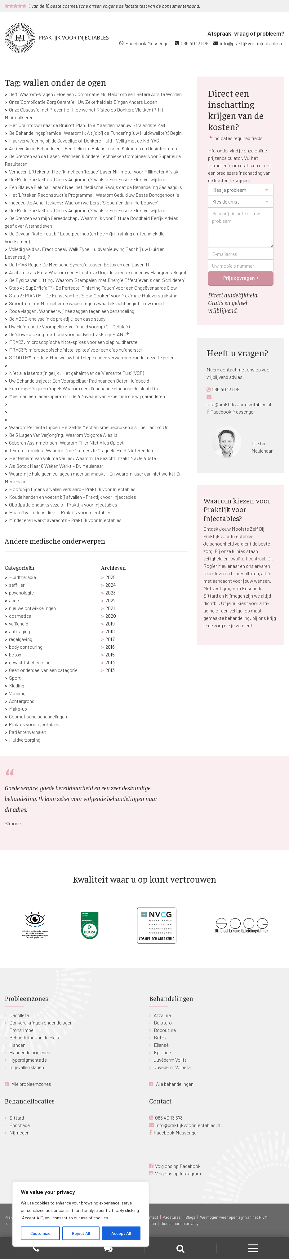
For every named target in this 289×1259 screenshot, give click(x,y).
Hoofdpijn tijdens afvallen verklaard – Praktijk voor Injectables (72, 489)
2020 (110, 616)
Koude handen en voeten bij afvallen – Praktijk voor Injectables (72, 497)
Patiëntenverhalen (27, 732)
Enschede (19, 1125)
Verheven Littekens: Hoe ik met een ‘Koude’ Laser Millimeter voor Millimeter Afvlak (93, 171)
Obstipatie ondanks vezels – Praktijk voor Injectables (63, 504)
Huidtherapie (22, 577)
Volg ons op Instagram (178, 1173)
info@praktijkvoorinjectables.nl (252, 43)
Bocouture (165, 1030)
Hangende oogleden (29, 1052)
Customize (40, 1233)
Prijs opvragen (239, 278)
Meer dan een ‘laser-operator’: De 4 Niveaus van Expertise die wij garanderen (87, 396)
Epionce (162, 1052)
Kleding (16, 685)
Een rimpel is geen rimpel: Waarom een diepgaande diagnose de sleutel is (83, 388)
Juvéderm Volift (170, 1060)
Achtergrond (21, 701)
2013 (110, 670)
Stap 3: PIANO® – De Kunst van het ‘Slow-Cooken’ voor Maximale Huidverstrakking (93, 295)
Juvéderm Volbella (172, 1067)
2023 (110, 592)
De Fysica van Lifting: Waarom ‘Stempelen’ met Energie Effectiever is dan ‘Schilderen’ (97, 280)
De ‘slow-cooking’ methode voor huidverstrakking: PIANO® (69, 334)
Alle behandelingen (174, 1084)
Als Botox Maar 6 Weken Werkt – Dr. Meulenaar (56, 466)
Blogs (190, 1217)
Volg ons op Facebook (178, 1166)
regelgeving (20, 639)
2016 (110, 647)
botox (15, 654)
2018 (110, 631)
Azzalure (162, 1015)
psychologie (21, 592)
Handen (17, 1045)
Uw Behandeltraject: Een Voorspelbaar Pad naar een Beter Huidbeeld (79, 381)
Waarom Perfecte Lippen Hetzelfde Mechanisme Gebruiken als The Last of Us (88, 427)
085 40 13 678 (194, 43)
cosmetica (20, 616)
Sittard (16, 1118)
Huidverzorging (24, 740)
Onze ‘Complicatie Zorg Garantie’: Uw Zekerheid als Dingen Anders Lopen (83, 102)
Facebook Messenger (147, 43)
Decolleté (19, 1015)
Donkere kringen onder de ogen (41, 1022)
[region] (80, 1214)
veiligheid (18, 623)
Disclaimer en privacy (179, 1223)
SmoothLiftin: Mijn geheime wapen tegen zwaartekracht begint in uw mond (86, 303)
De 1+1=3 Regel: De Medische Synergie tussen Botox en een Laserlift (79, 264)
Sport (15, 678)
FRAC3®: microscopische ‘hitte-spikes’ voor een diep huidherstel (75, 350)
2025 (110, 577)
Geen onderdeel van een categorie (43, 670)
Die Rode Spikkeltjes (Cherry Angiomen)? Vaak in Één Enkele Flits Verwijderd (87, 179)
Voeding (17, 693)
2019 (110, 623)
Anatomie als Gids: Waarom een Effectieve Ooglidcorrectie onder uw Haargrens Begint (98, 272)
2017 (109, 639)
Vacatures (172, 1217)
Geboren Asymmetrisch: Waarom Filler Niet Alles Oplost (66, 442)
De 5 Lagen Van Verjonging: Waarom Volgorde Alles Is (63, 435)
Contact (151, 1217)
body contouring (25, 647)
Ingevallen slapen (26, 1067)
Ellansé (161, 1045)
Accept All (121, 1233)
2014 (110, 662)
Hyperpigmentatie (28, 1060)
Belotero (163, 1022)
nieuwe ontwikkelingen (32, 608)
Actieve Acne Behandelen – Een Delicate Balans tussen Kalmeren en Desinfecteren (93, 148)
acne (14, 600)
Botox (160, 1037)
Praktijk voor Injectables (34, 724)
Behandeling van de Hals (34, 1037)
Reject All (81, 1233)
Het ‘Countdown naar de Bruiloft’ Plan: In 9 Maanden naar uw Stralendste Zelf (87, 125)
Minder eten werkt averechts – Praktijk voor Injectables (65, 520)
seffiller (16, 585)
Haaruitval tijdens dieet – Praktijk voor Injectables (60, 512)
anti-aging (19, 631)
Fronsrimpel (21, 1030)
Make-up (18, 709)
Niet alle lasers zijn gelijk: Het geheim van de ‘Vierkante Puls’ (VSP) (76, 373)
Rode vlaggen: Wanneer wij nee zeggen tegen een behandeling (71, 311)
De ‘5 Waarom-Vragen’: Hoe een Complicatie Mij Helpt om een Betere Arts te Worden (95, 94)
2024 (110, 585)
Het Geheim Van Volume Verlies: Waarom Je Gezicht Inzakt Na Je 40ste (82, 458)
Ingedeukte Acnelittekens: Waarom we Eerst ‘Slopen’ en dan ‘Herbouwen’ (83, 202)
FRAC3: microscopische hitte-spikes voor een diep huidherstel (73, 342)
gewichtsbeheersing (30, 662)
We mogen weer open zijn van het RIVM (234, 1217)
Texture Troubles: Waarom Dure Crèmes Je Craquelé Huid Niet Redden (81, 450)
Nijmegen (19, 1132)
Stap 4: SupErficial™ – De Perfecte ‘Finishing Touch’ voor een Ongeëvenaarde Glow (93, 288)
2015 (110, 654)
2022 (110, 600)
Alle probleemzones (31, 1084)
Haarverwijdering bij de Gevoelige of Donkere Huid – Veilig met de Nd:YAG (84, 140)
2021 (110, 608)
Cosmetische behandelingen (38, 716)
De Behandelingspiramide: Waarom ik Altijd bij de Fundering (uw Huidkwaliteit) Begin (95, 133)
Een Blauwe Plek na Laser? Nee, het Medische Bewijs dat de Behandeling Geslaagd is (95, 187)
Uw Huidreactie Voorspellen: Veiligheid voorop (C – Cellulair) (69, 326)
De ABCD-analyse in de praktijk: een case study (57, 319)
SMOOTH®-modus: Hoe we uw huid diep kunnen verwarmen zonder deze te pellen (92, 357)
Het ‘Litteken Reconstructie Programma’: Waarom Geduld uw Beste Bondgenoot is (94, 195)
